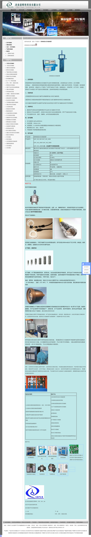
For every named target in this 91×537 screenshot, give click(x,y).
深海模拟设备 (54, 416)
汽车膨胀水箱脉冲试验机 (12, 102)
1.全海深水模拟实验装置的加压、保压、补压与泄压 (38, 405)
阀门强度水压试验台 (11, 130)
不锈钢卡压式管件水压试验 (78, 530)
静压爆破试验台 (10, 78)
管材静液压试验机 (31, 474)
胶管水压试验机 (10, 70)
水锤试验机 (63, 457)
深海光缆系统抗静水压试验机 (59, 403)
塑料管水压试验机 (10, 96)
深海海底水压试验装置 (46, 41)
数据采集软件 (9, 111)
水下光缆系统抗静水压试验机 (59, 406)
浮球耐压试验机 (29, 314)
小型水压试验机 (10, 65)
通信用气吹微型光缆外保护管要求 (35, 415)
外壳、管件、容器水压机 (12, 83)
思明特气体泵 (11, 53)
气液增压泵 (52, 474)
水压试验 (8, 147)
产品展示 (29, 10)
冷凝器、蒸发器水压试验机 (12, 93)
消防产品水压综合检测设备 (12, 87)
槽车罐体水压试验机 (11, 121)
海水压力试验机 (55, 429)
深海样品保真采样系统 (57, 400)
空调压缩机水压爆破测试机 (34, 533)
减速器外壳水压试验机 (11, 117)
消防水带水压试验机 (11, 104)
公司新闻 (54, 10)
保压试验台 (9, 139)
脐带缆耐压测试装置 (31, 340)
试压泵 (56, 533)
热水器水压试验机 (10, 100)
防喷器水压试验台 (10, 85)
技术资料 (61, 10)
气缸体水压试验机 (13, 530)
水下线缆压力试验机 (56, 419)
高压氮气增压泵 (71, 522)
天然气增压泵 (63, 474)
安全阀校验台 (31, 457)
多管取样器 (54, 413)
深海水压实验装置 (26, 522)
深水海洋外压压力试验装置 (58, 397)
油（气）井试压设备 (11, 80)
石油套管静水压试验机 (11, 113)
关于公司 (21, 10)
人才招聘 (69, 10)
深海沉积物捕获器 (55, 426)
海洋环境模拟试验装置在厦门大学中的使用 (36, 430)
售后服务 (45, 10)
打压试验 (8, 137)
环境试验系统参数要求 (31, 423)
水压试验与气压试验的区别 (31, 508)
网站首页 (13, 10)
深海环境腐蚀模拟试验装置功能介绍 (34, 411)
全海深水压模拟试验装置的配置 (34, 408)
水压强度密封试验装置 (11, 141)
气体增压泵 (42, 474)
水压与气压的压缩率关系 (31, 504)
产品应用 (37, 10)
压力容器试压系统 (10, 115)
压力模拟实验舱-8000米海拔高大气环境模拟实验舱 (70, 533)
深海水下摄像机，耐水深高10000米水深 (43, 311)
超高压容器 (50, 530)
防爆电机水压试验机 (11, 119)
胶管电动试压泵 (10, 128)
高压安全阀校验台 (16, 522)
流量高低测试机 (10, 143)
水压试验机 (12, 47)
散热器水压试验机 (10, 109)
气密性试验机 (9, 49)
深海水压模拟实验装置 (11, 74)
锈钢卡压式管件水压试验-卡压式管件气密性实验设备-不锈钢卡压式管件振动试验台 (76, 457)
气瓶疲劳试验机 (68, 530)
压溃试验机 (48, 280)
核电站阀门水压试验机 (11, 98)
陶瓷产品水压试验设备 (58, 530)
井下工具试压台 (22, 530)
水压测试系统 (9, 106)
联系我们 (77, 10)
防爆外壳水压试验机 (11, 76)
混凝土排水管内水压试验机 (12, 132)
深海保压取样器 (55, 423)
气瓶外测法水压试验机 (11, 72)
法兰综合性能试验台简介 (32, 426)
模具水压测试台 (10, 134)
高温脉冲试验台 (43, 530)
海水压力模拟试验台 (56, 432)
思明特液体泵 (11, 55)
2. (26, 408)
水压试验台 (9, 145)
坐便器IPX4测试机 (10, 126)
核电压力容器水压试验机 (12, 124)
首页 (33, 41)
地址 (5, 525)
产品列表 (34, 522)
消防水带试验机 (10, 89)
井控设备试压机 (10, 91)
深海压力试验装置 (55, 410)
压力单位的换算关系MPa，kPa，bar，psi (35, 501)
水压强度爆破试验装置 (22, 533)
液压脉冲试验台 (54, 522)
